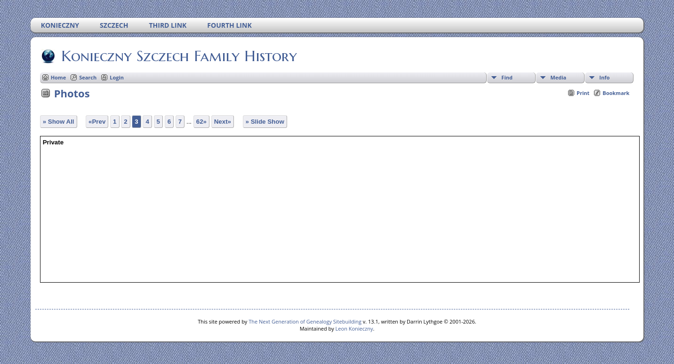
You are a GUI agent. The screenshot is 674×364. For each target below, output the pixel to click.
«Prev (96, 121)
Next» (222, 121)
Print (583, 92)
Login (117, 77)
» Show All (58, 121)
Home (58, 77)
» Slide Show (265, 121)
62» (201, 121)
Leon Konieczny (354, 328)
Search (87, 77)
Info (604, 77)
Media (558, 77)
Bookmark (615, 92)
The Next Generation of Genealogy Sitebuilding (305, 321)
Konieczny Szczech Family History (178, 56)
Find (507, 77)
